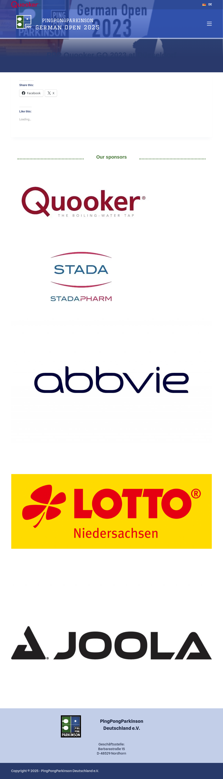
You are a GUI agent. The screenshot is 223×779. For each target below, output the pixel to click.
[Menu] (209, 23)
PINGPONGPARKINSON (67, 20)
